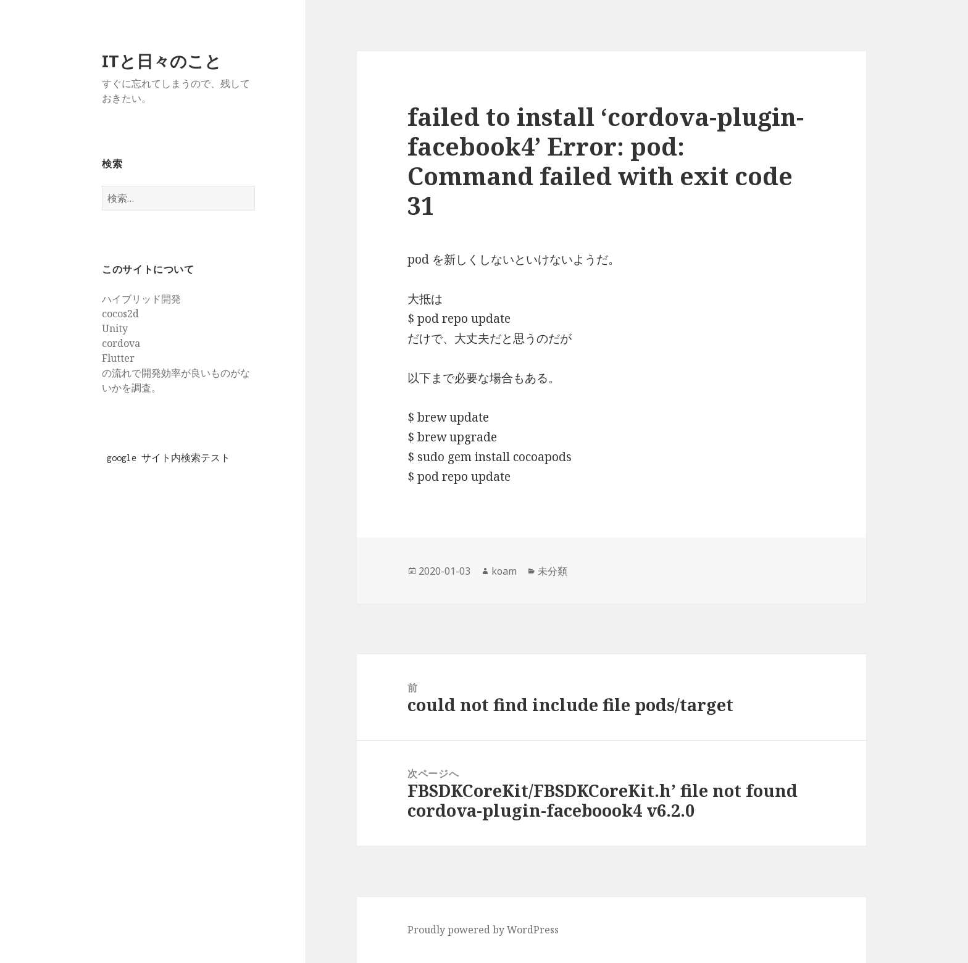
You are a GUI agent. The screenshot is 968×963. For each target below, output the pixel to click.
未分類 (552, 571)
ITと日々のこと (162, 60)
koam (504, 571)
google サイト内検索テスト (168, 457)
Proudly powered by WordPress (483, 929)
